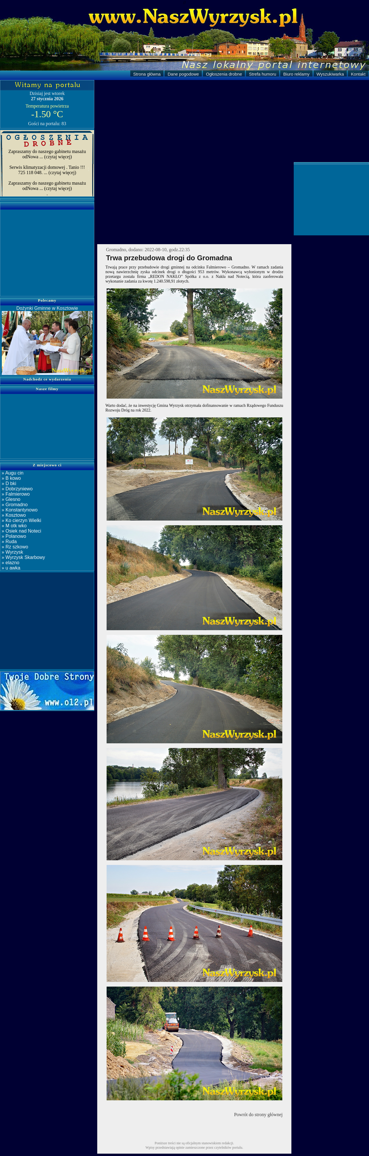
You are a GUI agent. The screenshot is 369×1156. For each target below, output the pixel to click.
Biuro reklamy (296, 74)
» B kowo (10, 478)
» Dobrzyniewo (16, 488)
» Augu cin (11, 472)
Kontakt (358, 74)
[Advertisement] (232, 121)
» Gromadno (14, 504)
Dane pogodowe (183, 74)
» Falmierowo (15, 494)
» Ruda (8, 541)
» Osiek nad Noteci (20, 530)
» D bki (8, 483)
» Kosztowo (13, 515)
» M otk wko (13, 525)
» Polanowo (13, 536)
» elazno (9, 562)
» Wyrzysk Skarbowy (22, 557)
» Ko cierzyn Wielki (20, 520)
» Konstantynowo (18, 509)
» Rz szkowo (14, 546)
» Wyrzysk (11, 552)
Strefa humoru (262, 74)
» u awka (10, 567)
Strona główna (147, 74)
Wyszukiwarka (330, 74)
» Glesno (10, 499)
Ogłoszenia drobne (224, 74)
